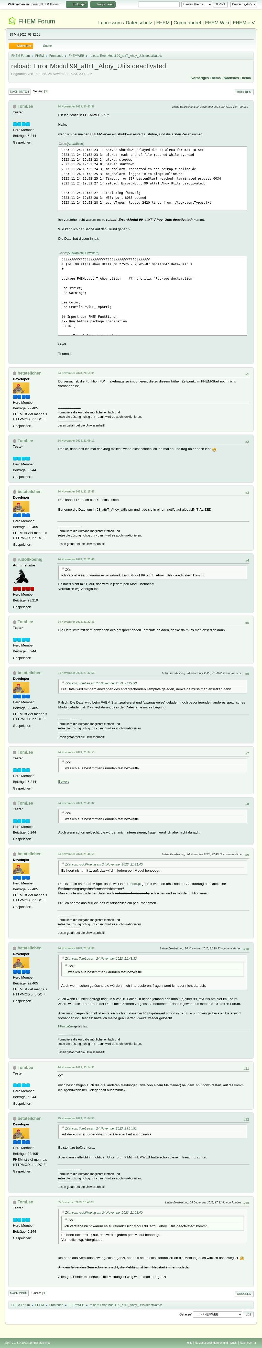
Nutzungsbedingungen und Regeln (216, 1342)
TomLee (25, 106)
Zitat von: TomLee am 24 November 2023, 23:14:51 (101, 1128)
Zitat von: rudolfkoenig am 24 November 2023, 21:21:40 (104, 864)
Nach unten (19, 91)
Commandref (187, 22)
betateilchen (29, 373)
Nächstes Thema (237, 78)
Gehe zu (185, 1314)
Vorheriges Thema (206, 78)
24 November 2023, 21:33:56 (76, 672)
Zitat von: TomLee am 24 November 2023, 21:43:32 (101, 958)
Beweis (63, 781)
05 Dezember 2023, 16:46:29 (76, 1202)
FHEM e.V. (244, 22)
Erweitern (92, 253)
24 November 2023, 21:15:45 (76, 491)
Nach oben (18, 1293)
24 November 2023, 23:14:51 (76, 1067)
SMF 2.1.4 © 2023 (16, 1342)
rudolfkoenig (30, 559)
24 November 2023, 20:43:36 (76, 106)
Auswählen (75, 144)
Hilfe (190, 1342)
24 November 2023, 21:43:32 (76, 803)
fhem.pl (135, 884)
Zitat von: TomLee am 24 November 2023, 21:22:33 (101, 683)
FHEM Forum (36, 21)
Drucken (244, 92)
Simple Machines (39, 1342)
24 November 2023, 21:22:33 (76, 621)
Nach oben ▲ (248, 1342)
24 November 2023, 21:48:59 (76, 854)
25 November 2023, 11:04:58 (76, 1118)
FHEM (163, 22)
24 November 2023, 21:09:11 (76, 440)
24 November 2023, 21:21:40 (76, 559)
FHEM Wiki (217, 22)
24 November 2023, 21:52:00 (76, 948)
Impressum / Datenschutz (125, 22)
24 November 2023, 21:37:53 (76, 752)
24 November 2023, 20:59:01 (76, 373)
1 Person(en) (65, 1026)
